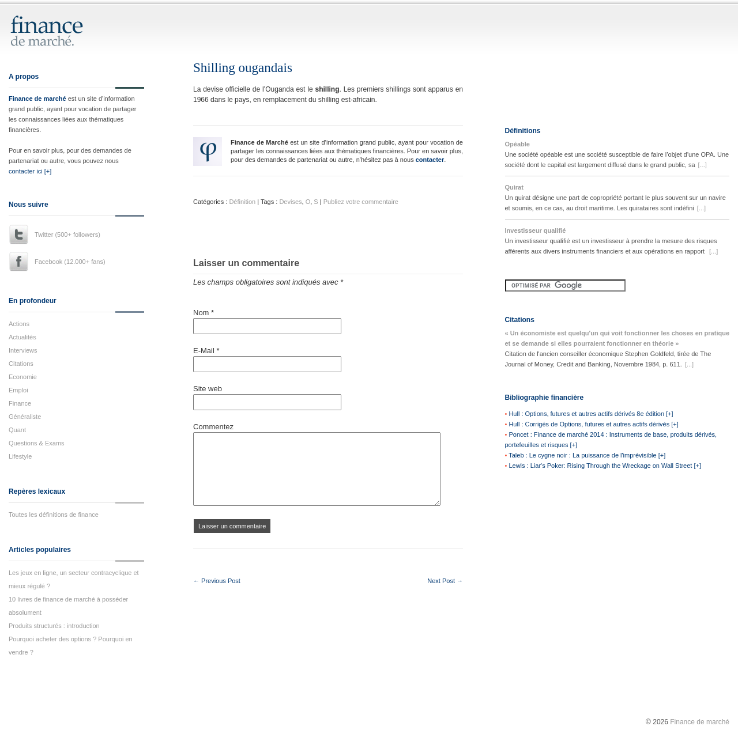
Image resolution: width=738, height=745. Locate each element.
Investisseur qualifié (535, 230)
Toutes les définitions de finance (54, 514)
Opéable (517, 144)
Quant (17, 429)
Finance (20, 403)
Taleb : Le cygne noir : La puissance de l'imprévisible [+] (587, 455)
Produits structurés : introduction (54, 625)
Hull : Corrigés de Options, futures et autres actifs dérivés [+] (593, 424)
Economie (23, 376)
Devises (290, 201)
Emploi (18, 390)
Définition (242, 201)
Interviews (23, 350)
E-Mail (206, 350)
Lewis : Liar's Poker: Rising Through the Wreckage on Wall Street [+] (605, 465)
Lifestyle (20, 456)
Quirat (514, 187)
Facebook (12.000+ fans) (70, 261)
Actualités (22, 337)
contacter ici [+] (30, 171)
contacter (430, 159)
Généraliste (25, 416)
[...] (702, 164)
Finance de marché (37, 98)
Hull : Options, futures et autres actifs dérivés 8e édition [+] (591, 413)
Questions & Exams (37, 443)
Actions (19, 323)
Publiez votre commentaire (360, 201)
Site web (207, 388)
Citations (21, 363)
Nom (203, 312)
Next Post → (445, 580)
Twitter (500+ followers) (67, 234)
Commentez (213, 426)
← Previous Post (216, 580)
